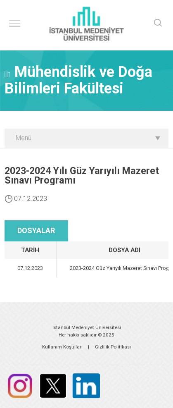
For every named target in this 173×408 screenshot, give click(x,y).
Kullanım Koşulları (62, 347)
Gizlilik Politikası (113, 347)
